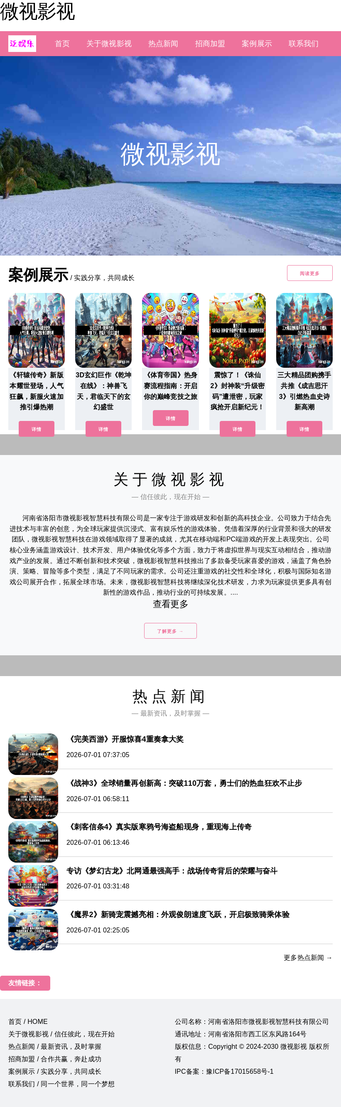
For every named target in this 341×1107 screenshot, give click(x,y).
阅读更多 (310, 273)
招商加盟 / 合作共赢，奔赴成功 (54, 1059)
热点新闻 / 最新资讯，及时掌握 (54, 1046)
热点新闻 (163, 43)
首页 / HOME (28, 1021)
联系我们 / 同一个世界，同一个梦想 (61, 1083)
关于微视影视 (109, 43)
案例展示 (257, 43)
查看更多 (170, 604)
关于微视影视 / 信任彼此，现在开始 (61, 1034)
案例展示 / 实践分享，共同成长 (54, 1071)
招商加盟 (210, 43)
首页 (62, 43)
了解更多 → (170, 631)
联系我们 (304, 43)
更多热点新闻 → (308, 957)
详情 (37, 429)
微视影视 (37, 11)
